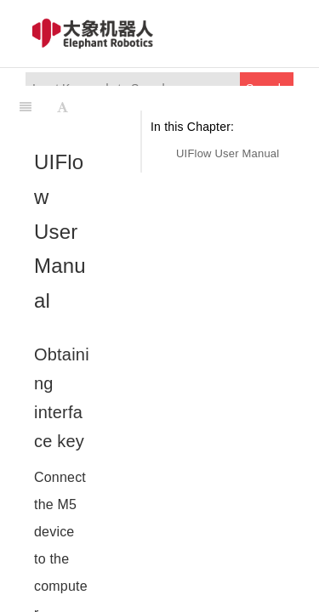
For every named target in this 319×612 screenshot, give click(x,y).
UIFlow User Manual (227, 153)
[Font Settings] (62, 107)
